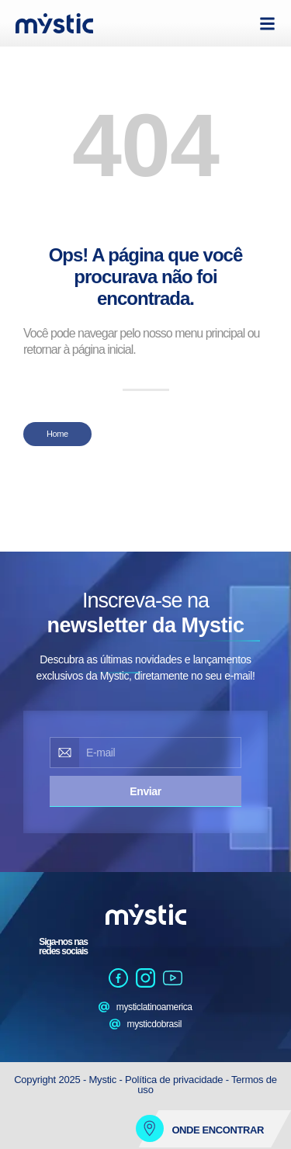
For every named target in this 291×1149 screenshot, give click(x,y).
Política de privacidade (174, 1079)
